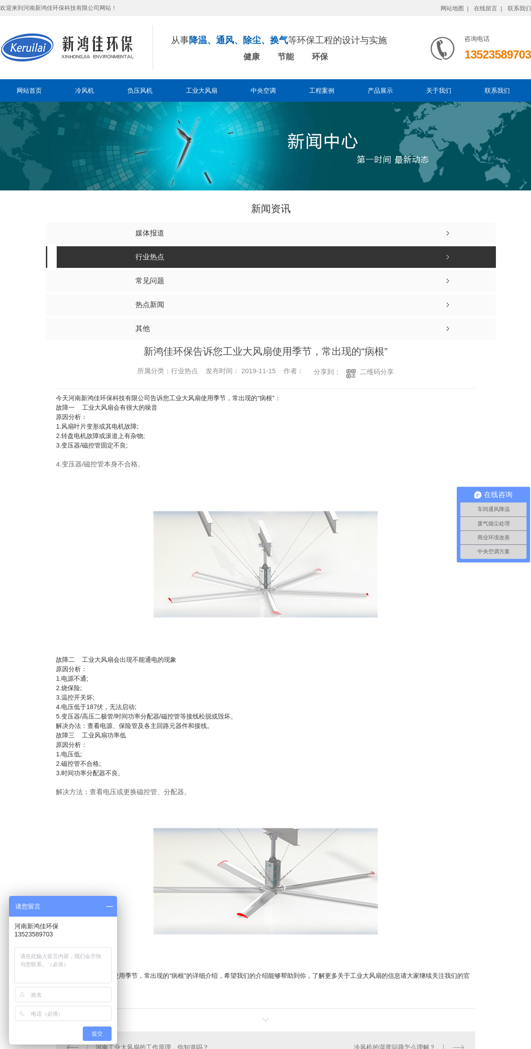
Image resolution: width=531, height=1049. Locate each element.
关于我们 (438, 90)
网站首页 (29, 90)
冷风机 (84, 90)
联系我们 (519, 8)
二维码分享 (377, 371)
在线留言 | (488, 8)
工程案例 (321, 90)
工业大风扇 (201, 90)
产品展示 (380, 90)
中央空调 (263, 90)
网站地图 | (455, 8)
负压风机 (140, 90)
